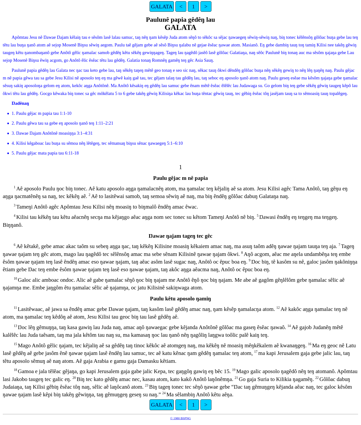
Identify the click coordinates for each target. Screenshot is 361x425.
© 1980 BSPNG (180, 418)
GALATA (161, 6)
